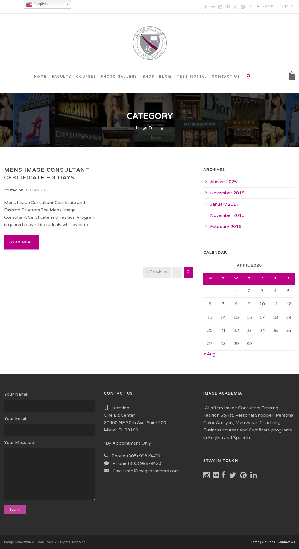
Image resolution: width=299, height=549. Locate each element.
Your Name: (50, 402)
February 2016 (225, 226)
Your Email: (50, 426)
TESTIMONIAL (192, 76)
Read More (21, 242)
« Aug (209, 354)
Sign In (267, 6)
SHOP (148, 76)
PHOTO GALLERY (119, 76)
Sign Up (287, 6)
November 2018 (227, 193)
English (37, 4)
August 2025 (223, 182)
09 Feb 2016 (38, 190)
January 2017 (224, 204)
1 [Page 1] (177, 272)
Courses (268, 542)
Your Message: (50, 471)
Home (254, 542)
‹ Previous (157, 272)
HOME (40, 76)
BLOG (165, 76)
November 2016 (227, 215)
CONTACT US (226, 76)
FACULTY (61, 76)
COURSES (86, 76)
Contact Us (286, 542)
